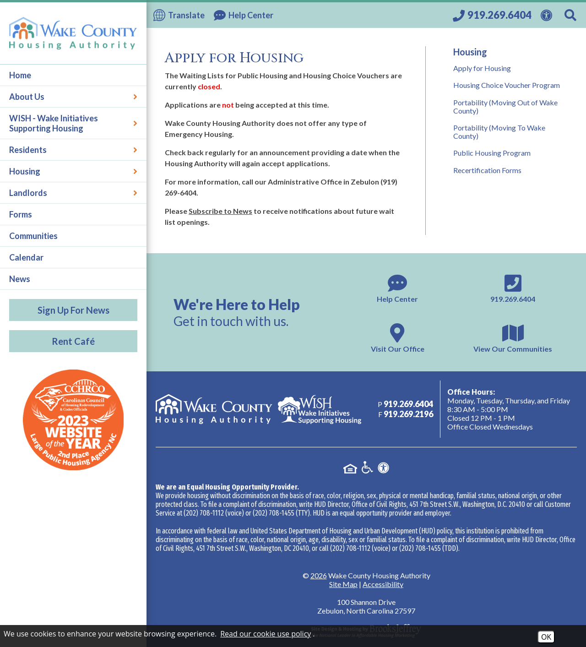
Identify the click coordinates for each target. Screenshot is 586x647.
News (19, 279)
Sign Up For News (73, 309)
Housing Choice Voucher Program (506, 85)
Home (20, 75)
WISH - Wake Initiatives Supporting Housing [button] (73, 123)
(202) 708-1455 (273, 513)
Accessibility (383, 584)
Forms (20, 214)
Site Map (343, 584)
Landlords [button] (73, 193)
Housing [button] (73, 171)
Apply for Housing (482, 68)
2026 (318, 575)
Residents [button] (73, 150)
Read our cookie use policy (265, 634)
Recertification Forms (487, 170)
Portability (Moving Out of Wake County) (505, 106)
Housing (470, 51)
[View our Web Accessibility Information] (548, 14)
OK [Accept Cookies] (546, 637)
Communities (33, 236)
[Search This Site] (572, 15)
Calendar (26, 257)
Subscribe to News (220, 211)
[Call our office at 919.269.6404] (492, 15)
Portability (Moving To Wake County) (499, 131)
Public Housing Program (492, 152)
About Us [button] (73, 97)
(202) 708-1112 (204, 513)
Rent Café (73, 341)
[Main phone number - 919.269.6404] (512, 287)
